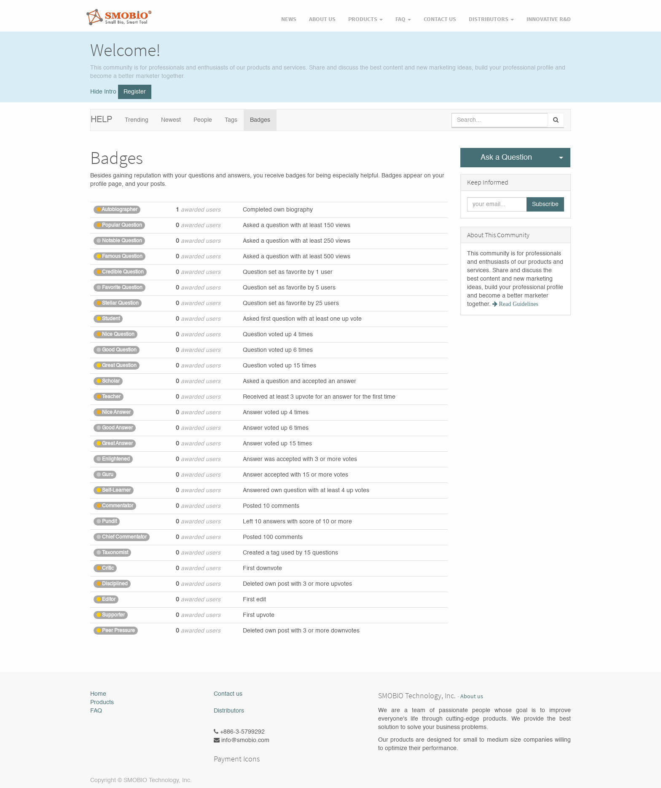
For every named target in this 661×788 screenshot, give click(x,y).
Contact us (228, 694)
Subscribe (545, 204)
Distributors (229, 711)
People (202, 120)
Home (98, 694)
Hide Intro (103, 92)
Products (102, 702)
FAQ (96, 711)
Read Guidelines (517, 304)
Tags (231, 120)
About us (471, 696)
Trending (136, 120)
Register (135, 92)
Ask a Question (506, 157)
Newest (171, 120)
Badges (260, 120)
